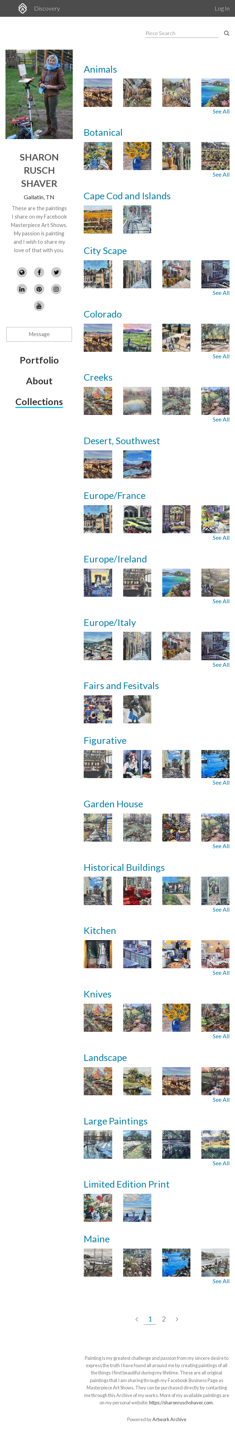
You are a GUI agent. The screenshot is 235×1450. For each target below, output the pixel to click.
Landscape (105, 1057)
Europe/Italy (110, 622)
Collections (39, 401)
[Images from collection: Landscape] (157, 1081)
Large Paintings (116, 1120)
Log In (222, 8)
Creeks (98, 377)
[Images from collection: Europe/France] (157, 519)
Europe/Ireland (115, 558)
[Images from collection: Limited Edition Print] (157, 1212)
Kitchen (100, 930)
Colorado (103, 313)
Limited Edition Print (127, 1183)
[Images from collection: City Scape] (157, 274)
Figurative (105, 740)
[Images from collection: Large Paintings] (157, 1144)
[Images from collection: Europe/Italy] (157, 646)
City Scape (105, 250)
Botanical (103, 132)
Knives (97, 993)
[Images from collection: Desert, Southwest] (157, 469)
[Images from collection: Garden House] (157, 828)
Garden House (113, 803)
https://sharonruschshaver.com (181, 1402)
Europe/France (114, 495)
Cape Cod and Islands (127, 195)
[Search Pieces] (227, 32)
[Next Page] (177, 1319)
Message (39, 334)
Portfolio (39, 359)
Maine (97, 1238)
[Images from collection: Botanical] (157, 156)
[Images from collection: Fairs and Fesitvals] (157, 714)
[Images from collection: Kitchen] (157, 954)
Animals (100, 69)
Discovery (47, 8)
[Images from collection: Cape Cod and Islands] (157, 224)
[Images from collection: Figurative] (157, 764)
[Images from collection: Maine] (157, 1263)
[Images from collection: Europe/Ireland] (157, 583)
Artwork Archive (169, 1419)
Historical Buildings (124, 867)
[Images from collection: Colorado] (157, 338)
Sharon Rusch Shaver (39, 170)
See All (221, 111)
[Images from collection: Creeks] (157, 401)
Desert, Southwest (122, 440)
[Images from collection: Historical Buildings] (157, 891)
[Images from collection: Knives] (157, 1018)
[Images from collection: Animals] (157, 92)
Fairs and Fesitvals (121, 685)
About (39, 380)
